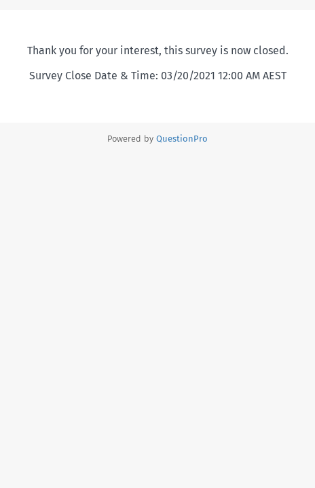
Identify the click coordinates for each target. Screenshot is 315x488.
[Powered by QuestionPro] (182, 139)
